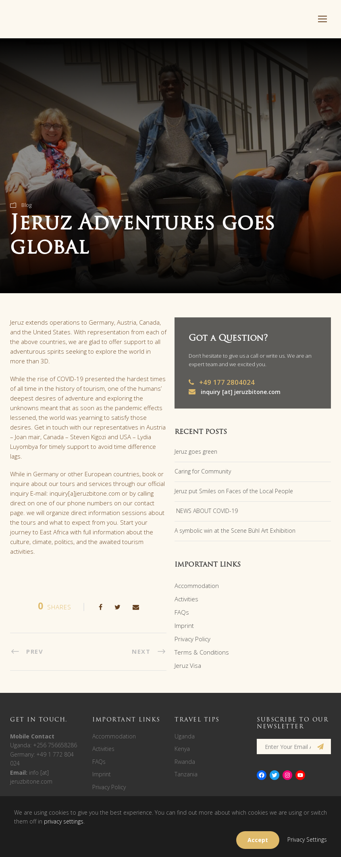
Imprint (184, 625)
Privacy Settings (307, 839)
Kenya (182, 749)
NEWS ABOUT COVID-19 (206, 511)
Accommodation (197, 586)
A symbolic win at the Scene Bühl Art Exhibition (235, 530)
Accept (257, 840)
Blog (26, 205)
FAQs (182, 612)
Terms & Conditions (202, 652)
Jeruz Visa (188, 665)
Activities (186, 599)
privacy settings (63, 821)
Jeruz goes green (196, 451)
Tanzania (186, 774)
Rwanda (185, 761)
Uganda (185, 736)
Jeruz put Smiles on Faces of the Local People (234, 491)
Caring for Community (203, 471)
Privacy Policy (192, 639)
